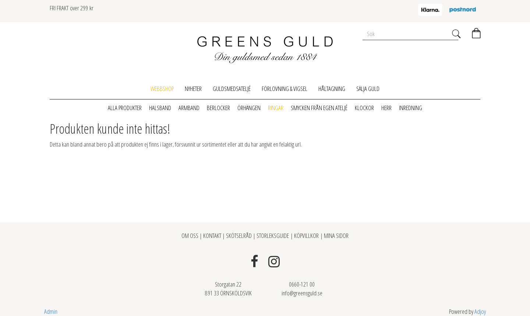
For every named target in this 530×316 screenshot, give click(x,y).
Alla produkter (125, 107)
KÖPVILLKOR (306, 235)
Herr (386, 107)
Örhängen (249, 107)
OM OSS (190, 235)
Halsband (160, 107)
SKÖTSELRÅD (239, 235)
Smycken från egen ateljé (319, 107)
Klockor (364, 107)
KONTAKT (212, 235)
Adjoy (480, 311)
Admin (50, 311)
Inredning (410, 107)
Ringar (275, 107)
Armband (189, 107)
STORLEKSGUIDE (273, 235)
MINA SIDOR (336, 235)
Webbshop (162, 88)
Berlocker (218, 107)
